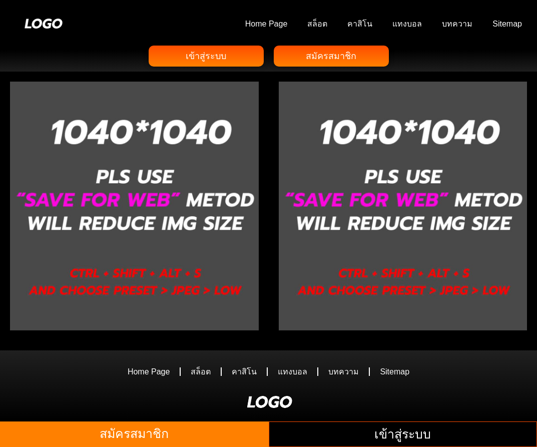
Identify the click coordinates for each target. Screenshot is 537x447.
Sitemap (507, 24)
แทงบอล (407, 24)
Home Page (266, 24)
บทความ (457, 24)
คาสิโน (359, 24)
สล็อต (317, 24)
